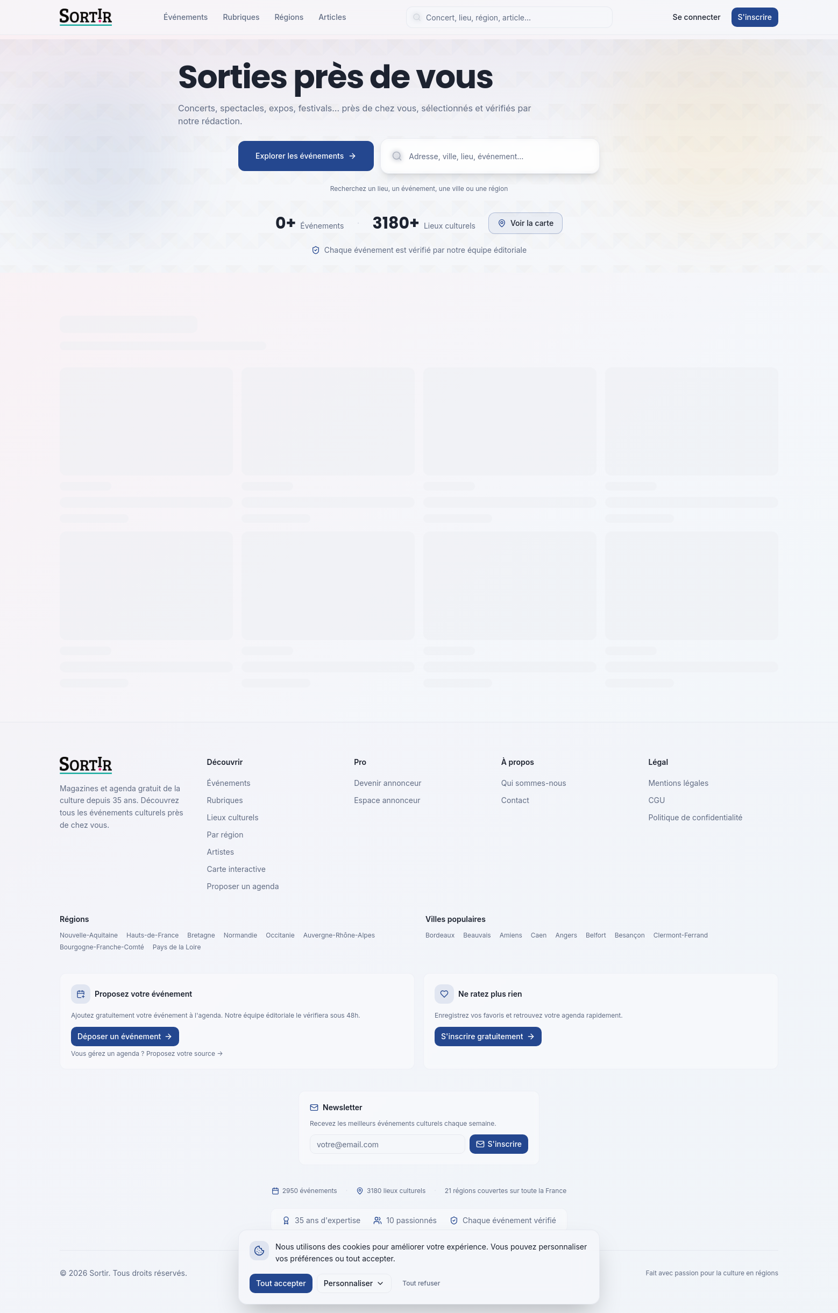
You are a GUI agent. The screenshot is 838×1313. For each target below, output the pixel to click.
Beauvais (477, 935)
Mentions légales (678, 782)
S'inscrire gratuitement (488, 1036)
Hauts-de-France (152, 935)
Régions (288, 17)
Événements (186, 17)
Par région (225, 834)
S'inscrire (755, 17)
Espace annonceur (387, 800)
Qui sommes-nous (533, 782)
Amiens (511, 935)
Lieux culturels (233, 817)
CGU (656, 800)
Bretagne (201, 935)
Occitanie (280, 935)
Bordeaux (439, 935)
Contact (515, 800)
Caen (539, 935)
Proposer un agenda (243, 886)
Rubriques (241, 17)
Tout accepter (281, 1283)
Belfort (596, 935)
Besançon (630, 935)
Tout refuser (421, 1283)
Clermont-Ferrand (681, 935)
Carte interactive (236, 869)
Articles (332, 17)
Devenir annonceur (387, 782)
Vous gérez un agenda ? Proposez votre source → (147, 1053)
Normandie (241, 935)
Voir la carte (525, 223)
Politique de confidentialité (695, 817)
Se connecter (697, 17)
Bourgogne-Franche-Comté (102, 947)
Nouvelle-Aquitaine (89, 935)
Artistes (221, 851)
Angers (566, 935)
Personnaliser (354, 1283)
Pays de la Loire (177, 947)
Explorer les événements (306, 155)
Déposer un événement (125, 1036)
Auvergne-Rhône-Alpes (339, 935)
